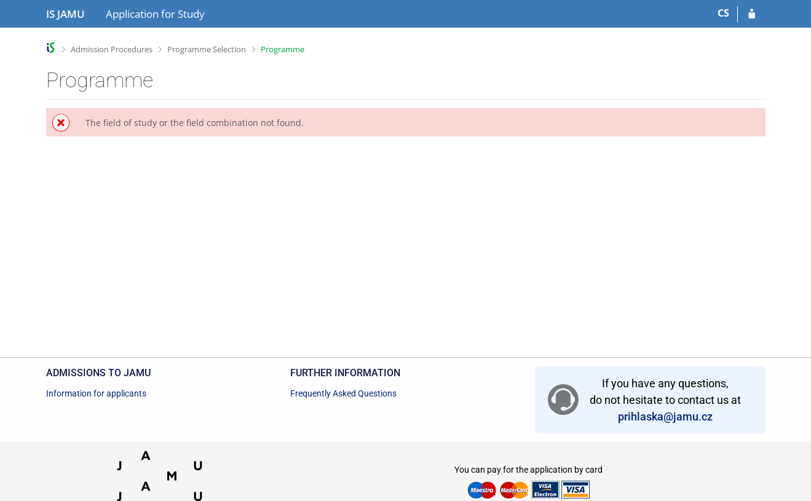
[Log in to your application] (752, 14)
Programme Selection (206, 49)
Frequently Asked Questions (343, 393)
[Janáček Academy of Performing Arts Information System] (65, 14)
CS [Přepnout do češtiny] (723, 13)
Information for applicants (96, 393)
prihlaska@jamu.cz (665, 416)
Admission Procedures (111, 49)
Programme (282, 49)
